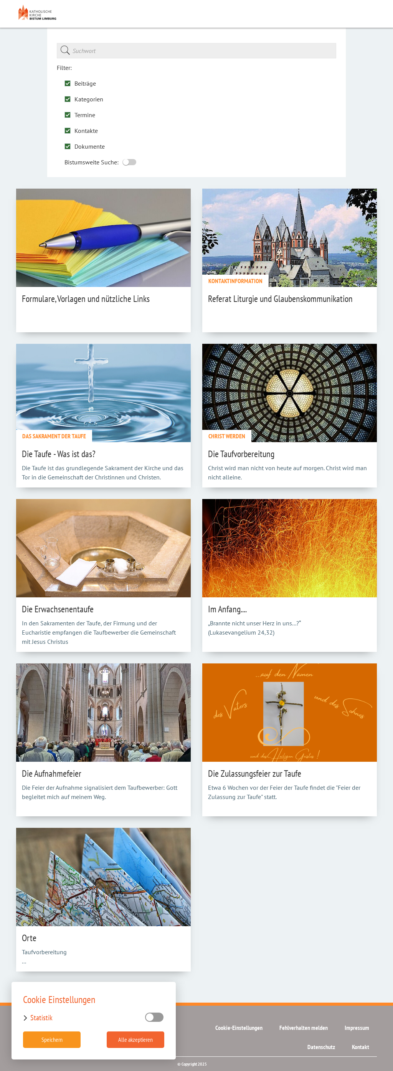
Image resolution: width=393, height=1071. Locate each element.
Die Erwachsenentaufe (58, 609)
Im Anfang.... (227, 609)
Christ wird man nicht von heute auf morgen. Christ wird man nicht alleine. (287, 472)
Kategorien (83, 99)
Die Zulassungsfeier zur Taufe (254, 773)
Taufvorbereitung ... (44, 956)
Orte (29, 938)
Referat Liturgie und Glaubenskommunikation (280, 299)
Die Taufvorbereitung (241, 454)
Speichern (52, 1039)
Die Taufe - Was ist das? (59, 454)
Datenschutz (321, 1047)
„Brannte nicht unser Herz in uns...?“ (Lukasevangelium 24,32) (254, 627)
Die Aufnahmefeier (51, 773)
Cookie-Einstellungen (239, 1027)
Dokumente (84, 146)
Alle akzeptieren (135, 1039)
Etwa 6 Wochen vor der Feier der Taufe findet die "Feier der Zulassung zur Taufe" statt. (284, 792)
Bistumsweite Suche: (100, 162)
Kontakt (360, 1047)
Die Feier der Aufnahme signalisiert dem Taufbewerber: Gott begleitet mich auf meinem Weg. (99, 792)
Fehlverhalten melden (303, 1027)
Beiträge (80, 83)
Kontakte (81, 130)
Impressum (357, 1027)
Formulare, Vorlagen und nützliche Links (86, 299)
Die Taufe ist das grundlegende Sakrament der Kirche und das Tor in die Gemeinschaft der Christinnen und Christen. (102, 472)
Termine (79, 114)
